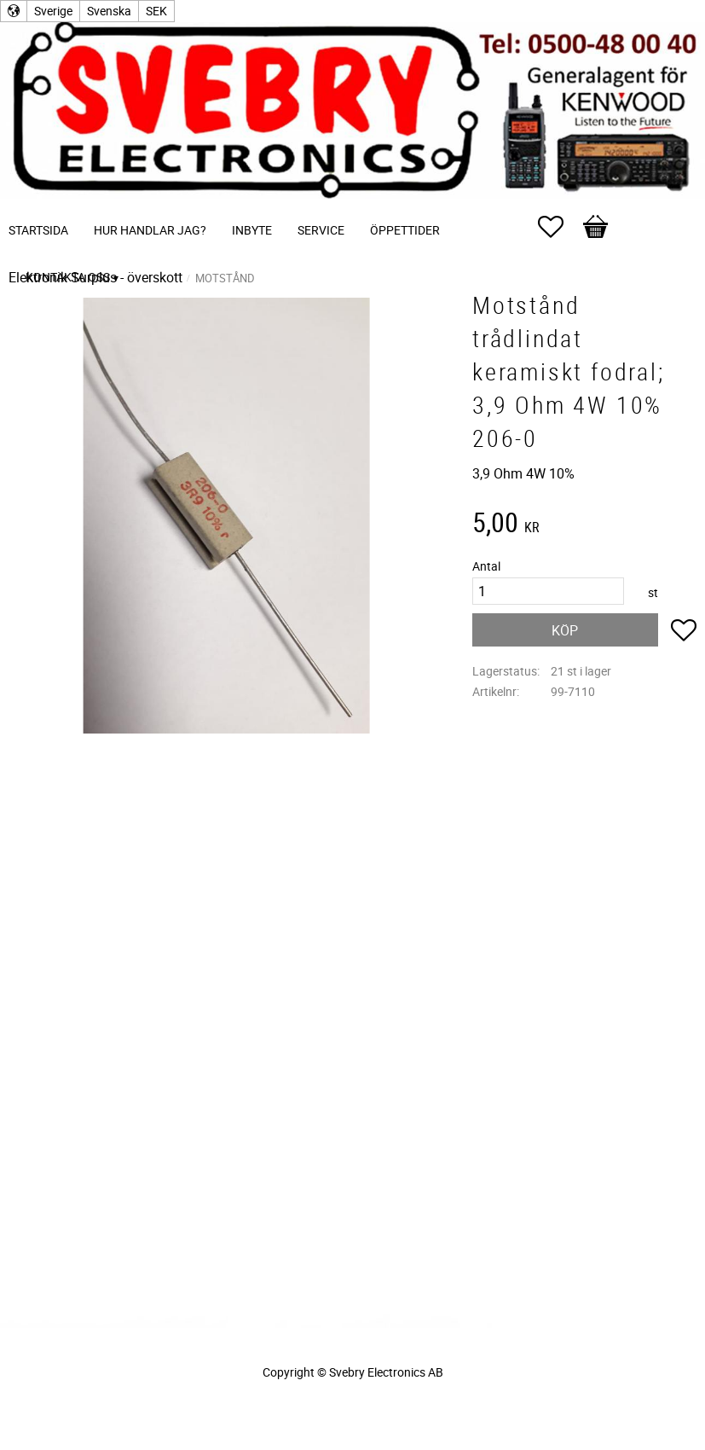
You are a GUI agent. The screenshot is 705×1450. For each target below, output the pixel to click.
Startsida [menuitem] (38, 230)
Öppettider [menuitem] (405, 230)
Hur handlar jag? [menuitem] (150, 230)
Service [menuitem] (321, 230)
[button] (559, 227)
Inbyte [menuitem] (252, 230)
